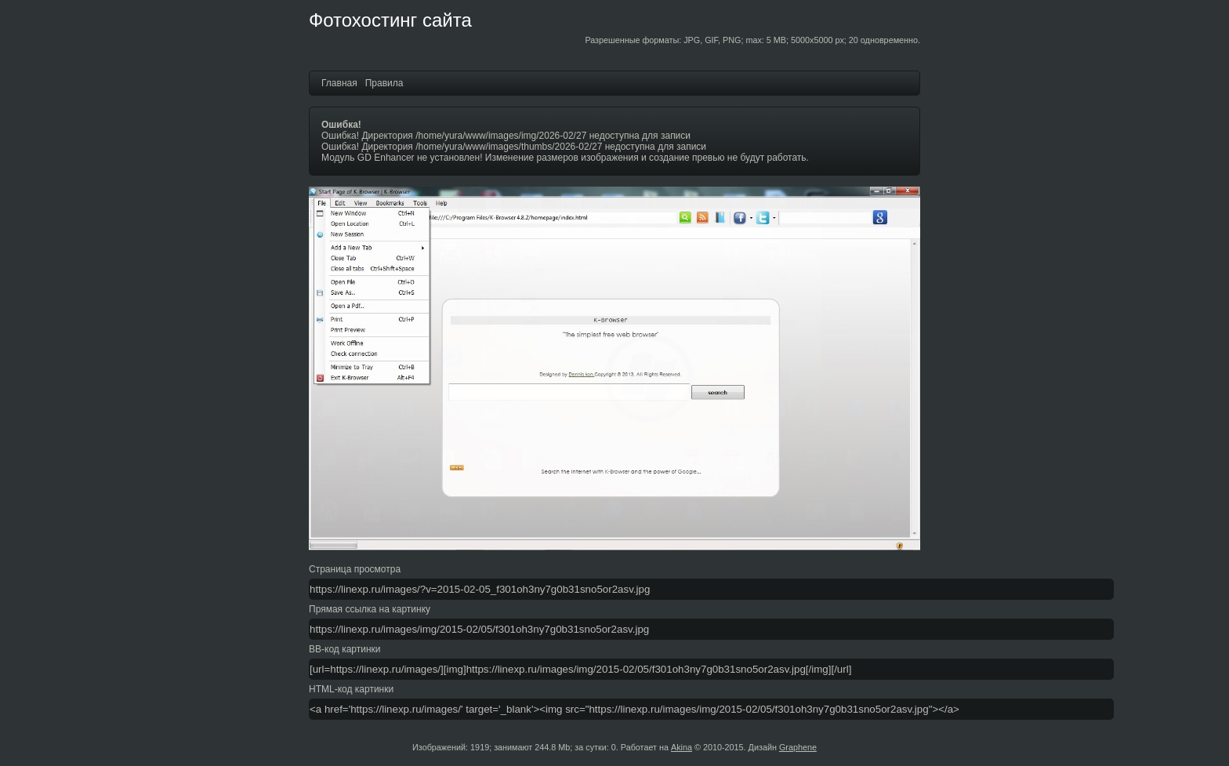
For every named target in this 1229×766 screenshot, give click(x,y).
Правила (384, 83)
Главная (339, 83)
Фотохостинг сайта (390, 20)
